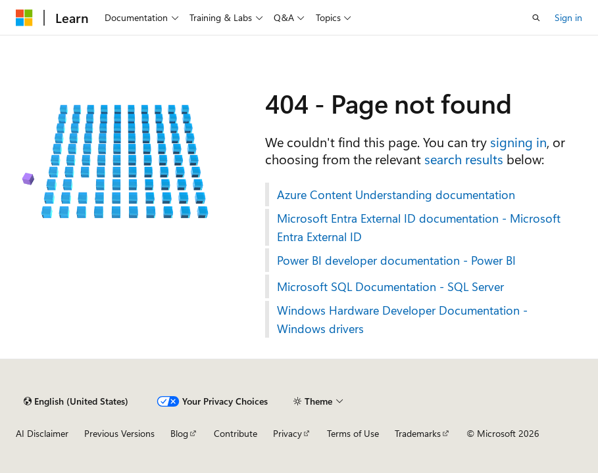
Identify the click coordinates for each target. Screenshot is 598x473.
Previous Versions (119, 433)
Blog (179, 433)
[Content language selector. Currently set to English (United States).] (76, 401)
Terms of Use (353, 433)
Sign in (568, 17)
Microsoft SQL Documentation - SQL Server (390, 286)
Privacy (287, 433)
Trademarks (418, 433)
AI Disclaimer (42, 433)
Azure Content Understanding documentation (396, 194)
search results (463, 159)
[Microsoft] (24, 17)
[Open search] (536, 18)
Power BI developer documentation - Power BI (396, 260)
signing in (518, 141)
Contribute (235, 433)
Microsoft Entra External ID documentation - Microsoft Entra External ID (419, 227)
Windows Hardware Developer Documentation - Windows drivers (402, 319)
